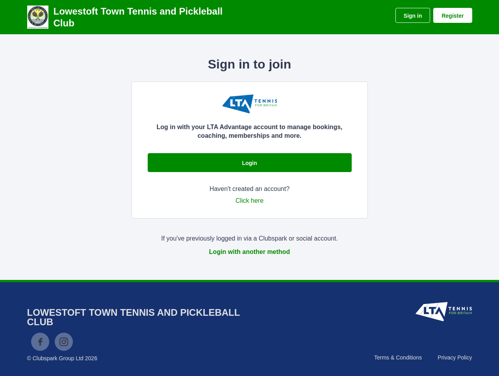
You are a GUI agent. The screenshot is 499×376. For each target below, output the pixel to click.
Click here (249, 200)
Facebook (40, 342)
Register (452, 16)
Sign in (413, 16)
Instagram (64, 342)
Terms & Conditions (398, 357)
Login (249, 163)
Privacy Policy (455, 357)
